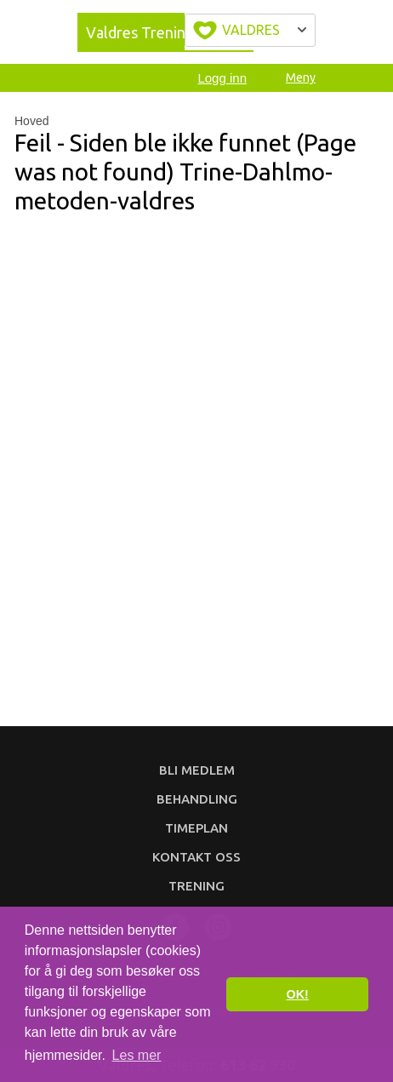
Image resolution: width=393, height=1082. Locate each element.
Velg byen (250, 30)
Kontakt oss (196, 857)
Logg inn (222, 78)
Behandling (197, 799)
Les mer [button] (137, 1055)
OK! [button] (297, 994)
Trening (196, 886)
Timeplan (196, 828)
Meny (301, 77)
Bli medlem (197, 770)
